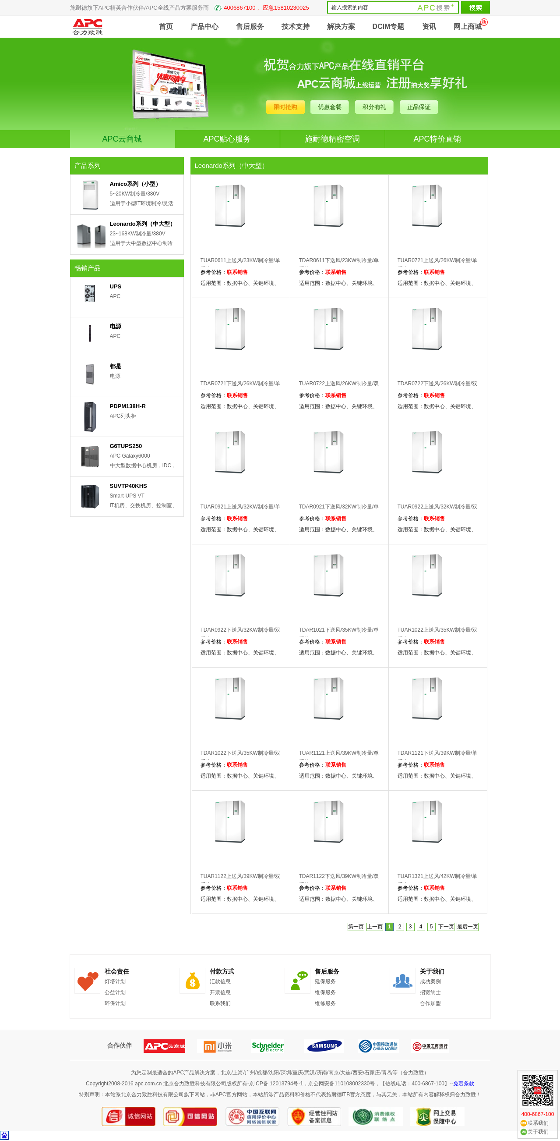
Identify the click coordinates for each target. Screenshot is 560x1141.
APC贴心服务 (227, 139)
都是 (115, 366)
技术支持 (296, 26)
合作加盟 (430, 1003)
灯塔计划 (115, 981)
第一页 (356, 927)
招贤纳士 (430, 992)
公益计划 (115, 992)
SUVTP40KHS (128, 486)
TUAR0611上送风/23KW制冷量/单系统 (241, 264)
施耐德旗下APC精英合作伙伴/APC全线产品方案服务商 (189, 7)
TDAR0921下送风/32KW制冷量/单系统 (339, 511)
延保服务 (325, 981)
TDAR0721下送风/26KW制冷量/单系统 (241, 387)
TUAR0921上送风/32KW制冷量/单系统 (241, 511)
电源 (115, 326)
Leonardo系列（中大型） (143, 223)
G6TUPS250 (126, 446)
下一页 (446, 927)
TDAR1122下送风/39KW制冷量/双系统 (339, 880)
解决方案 (341, 26)
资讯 (429, 26)
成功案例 (430, 981)
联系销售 (237, 272)
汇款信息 (220, 981)
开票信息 (220, 992)
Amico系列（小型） (136, 184)
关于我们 (538, 1132)
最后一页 (467, 927)
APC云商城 (122, 139)
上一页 (375, 927)
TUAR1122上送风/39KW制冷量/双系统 (241, 880)
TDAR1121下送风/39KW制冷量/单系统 (438, 757)
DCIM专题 (389, 26)
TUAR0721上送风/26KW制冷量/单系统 (438, 264)
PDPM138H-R (128, 406)
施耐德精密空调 (332, 139)
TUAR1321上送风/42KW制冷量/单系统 (438, 880)
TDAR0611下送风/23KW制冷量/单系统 (339, 264)
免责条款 (463, 1084)
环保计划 (115, 1003)
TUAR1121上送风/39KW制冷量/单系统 (339, 757)
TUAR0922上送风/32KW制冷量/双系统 (438, 511)
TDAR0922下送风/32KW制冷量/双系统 (241, 634)
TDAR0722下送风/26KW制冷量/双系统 (438, 387)
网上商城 (468, 26)
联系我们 (220, 1003)
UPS (116, 286)
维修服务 (325, 1003)
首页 (166, 26)
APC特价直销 (437, 139)
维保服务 (325, 992)
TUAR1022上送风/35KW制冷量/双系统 (438, 634)
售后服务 (250, 26)
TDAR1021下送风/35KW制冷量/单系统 (339, 634)
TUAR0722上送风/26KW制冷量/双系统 (339, 387)
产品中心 (204, 26)
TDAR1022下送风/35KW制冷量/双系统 (241, 757)
